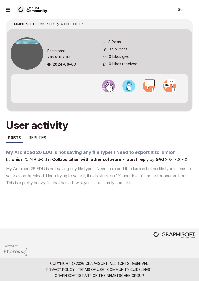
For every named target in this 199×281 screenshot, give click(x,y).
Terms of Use (91, 269)
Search (165, 9)
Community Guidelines (128, 269)
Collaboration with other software (87, 159)
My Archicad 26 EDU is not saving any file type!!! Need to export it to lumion (91, 152)
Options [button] (185, 24)
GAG (160, 159)
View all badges (99, 96)
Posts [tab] (14, 137)
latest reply (137, 159)
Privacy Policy (60, 269)
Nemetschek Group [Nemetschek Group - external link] (125, 275)
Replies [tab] (37, 137)
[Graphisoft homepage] (174, 235)
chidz (18, 159)
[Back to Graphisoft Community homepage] (34, 9)
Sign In (191, 9)
